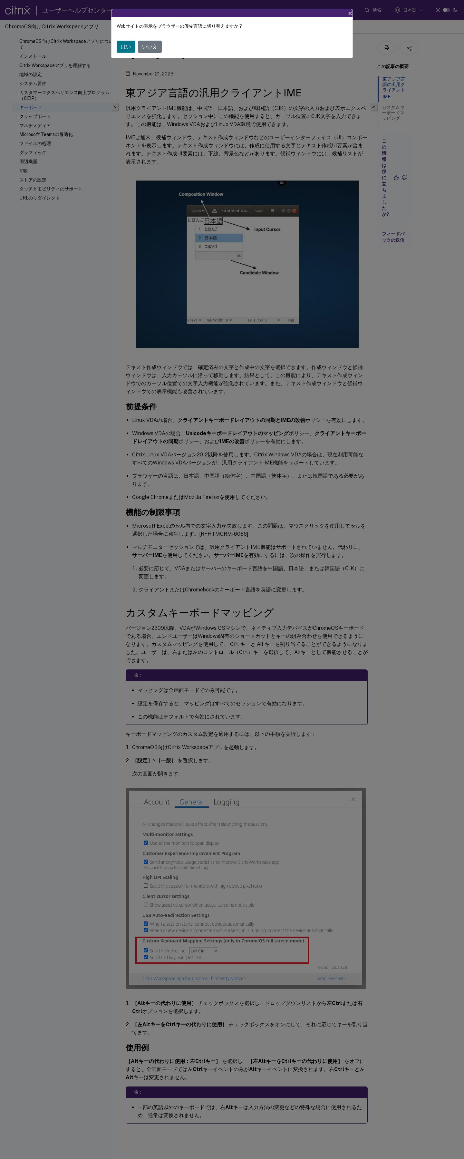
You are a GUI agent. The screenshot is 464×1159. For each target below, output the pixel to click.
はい (126, 47)
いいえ (150, 47)
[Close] (350, 13)
